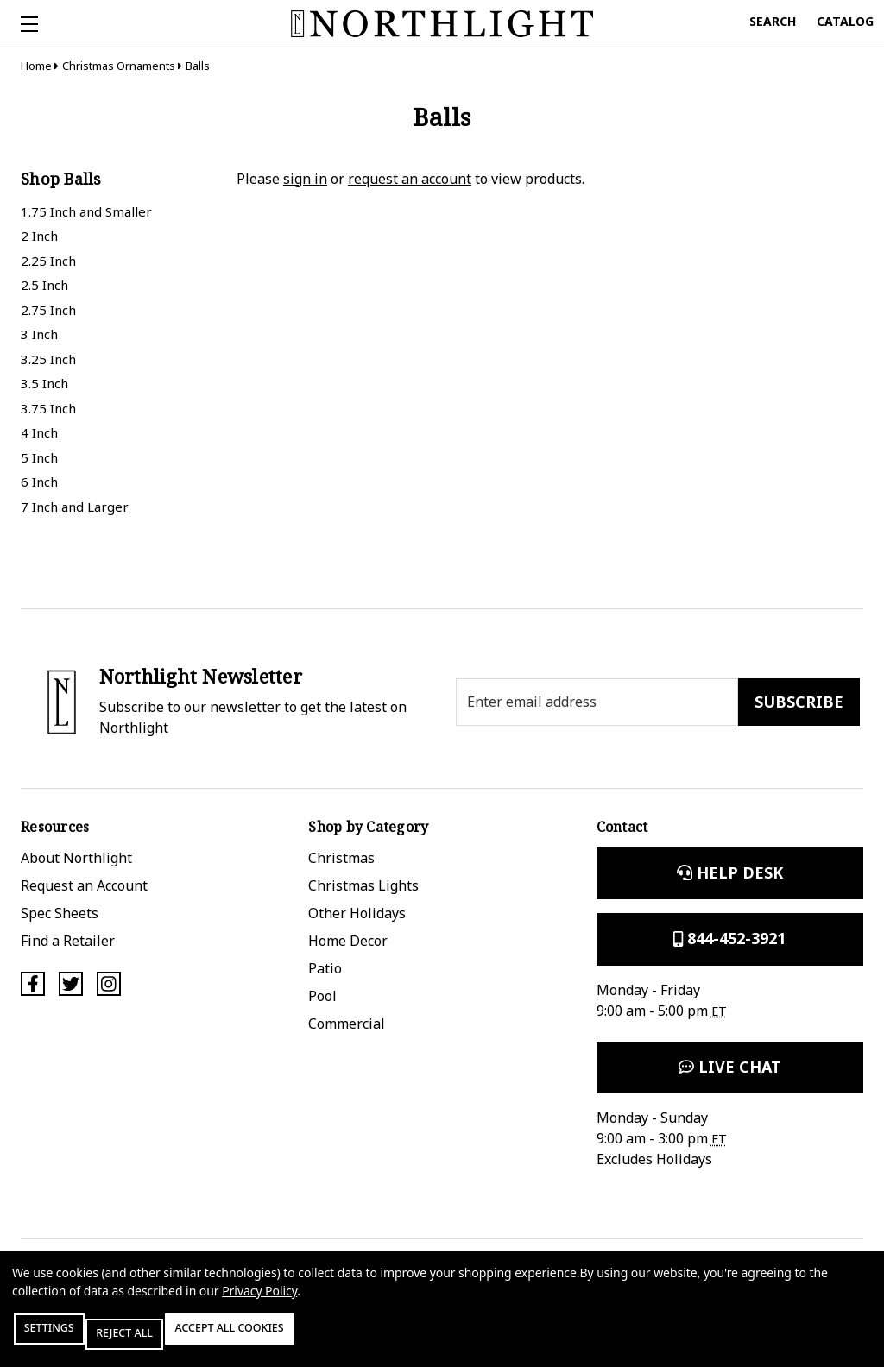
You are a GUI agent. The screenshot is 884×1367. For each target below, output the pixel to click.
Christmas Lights (363, 885)
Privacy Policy (259, 1301)
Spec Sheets (59, 913)
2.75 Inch (48, 309)
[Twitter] (71, 984)
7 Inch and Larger (75, 506)
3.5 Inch (44, 383)
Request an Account (84, 885)
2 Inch (39, 235)
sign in (305, 178)
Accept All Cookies (297, 1339)
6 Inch (39, 481)
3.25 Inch (48, 359)
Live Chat (730, 1066)
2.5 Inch (44, 284)
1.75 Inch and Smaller (86, 211)
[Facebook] (33, 984)
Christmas (341, 857)
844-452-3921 (729, 938)
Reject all (163, 1339)
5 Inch (39, 457)
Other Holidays (357, 913)
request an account (409, 178)
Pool (322, 995)
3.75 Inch (48, 408)
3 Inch (39, 334)
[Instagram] (109, 984)
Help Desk (730, 872)
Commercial (346, 1023)
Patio (325, 968)
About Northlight (76, 857)
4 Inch (39, 432)
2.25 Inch (48, 260)
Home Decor (348, 940)
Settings (63, 1339)
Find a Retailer (68, 940)
